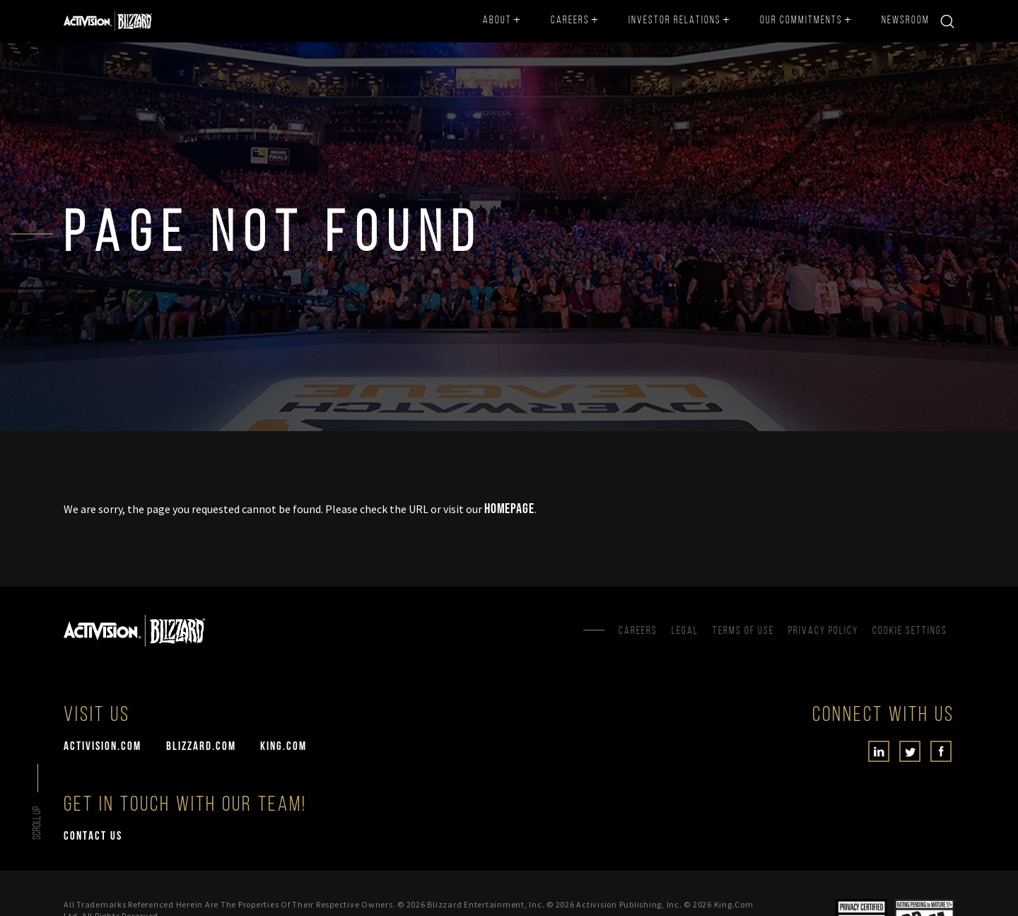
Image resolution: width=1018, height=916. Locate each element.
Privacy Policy (823, 631)
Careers (570, 21)
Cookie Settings (909, 631)
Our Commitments (801, 21)
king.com (283, 747)
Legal (685, 631)
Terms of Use (743, 631)
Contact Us (93, 836)
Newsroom (906, 21)
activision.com (102, 747)
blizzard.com (201, 747)
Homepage (509, 508)
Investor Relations (674, 21)
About (497, 21)
